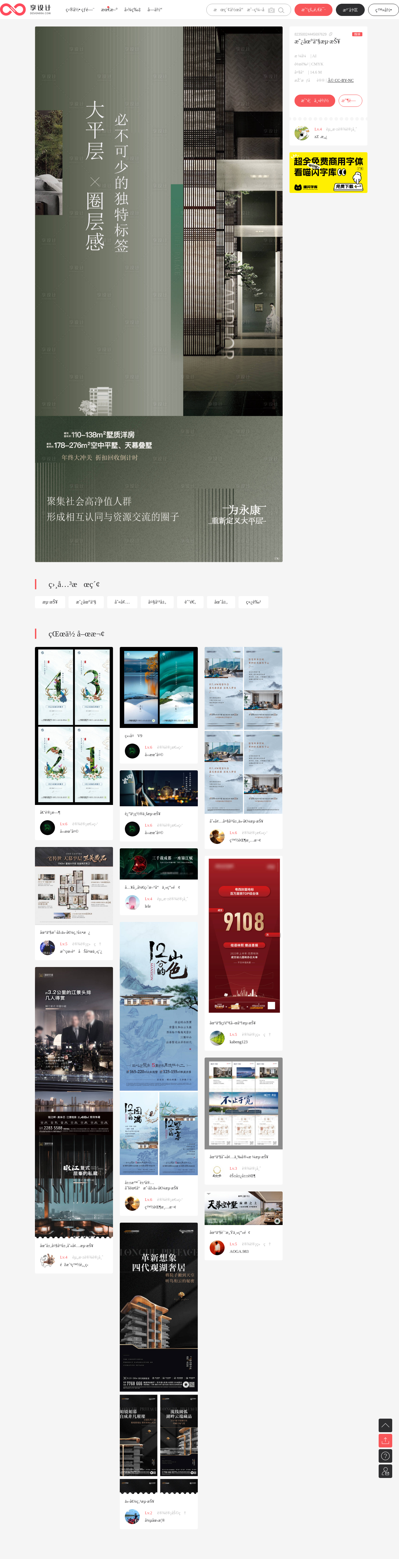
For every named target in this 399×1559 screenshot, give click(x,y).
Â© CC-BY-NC (341, 80)
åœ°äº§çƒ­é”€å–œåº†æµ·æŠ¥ (232, 1023)
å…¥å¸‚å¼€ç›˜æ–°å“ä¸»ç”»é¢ (152, 887)
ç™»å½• (383, 10)
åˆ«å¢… (122, 602)
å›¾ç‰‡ (132, 9)
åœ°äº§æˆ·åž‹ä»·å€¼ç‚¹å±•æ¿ (65, 932)
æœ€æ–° (109, 9)
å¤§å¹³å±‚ (157, 602)
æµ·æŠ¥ (50, 602)
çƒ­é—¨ (87, 9)
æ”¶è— (350, 100)
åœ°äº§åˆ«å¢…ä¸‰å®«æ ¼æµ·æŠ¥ (239, 1157)
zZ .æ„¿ (321, 136)
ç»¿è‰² (253, 602)
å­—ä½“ (155, 9)
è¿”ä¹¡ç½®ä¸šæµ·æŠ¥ (142, 813)
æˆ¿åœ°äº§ (86, 602)
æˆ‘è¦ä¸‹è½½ (314, 100)
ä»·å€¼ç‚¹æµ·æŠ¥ (139, 1501)
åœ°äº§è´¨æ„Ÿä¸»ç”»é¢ (230, 1232)
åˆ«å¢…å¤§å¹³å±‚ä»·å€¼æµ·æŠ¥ (236, 821)
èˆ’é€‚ (190, 602)
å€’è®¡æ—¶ (50, 812)
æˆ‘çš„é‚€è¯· (313, 9)
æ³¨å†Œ (350, 10)
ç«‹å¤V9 (133, 735)
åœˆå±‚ (221, 602)
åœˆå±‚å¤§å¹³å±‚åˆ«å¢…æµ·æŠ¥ (66, 1245)
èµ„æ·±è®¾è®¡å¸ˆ (341, 129)
